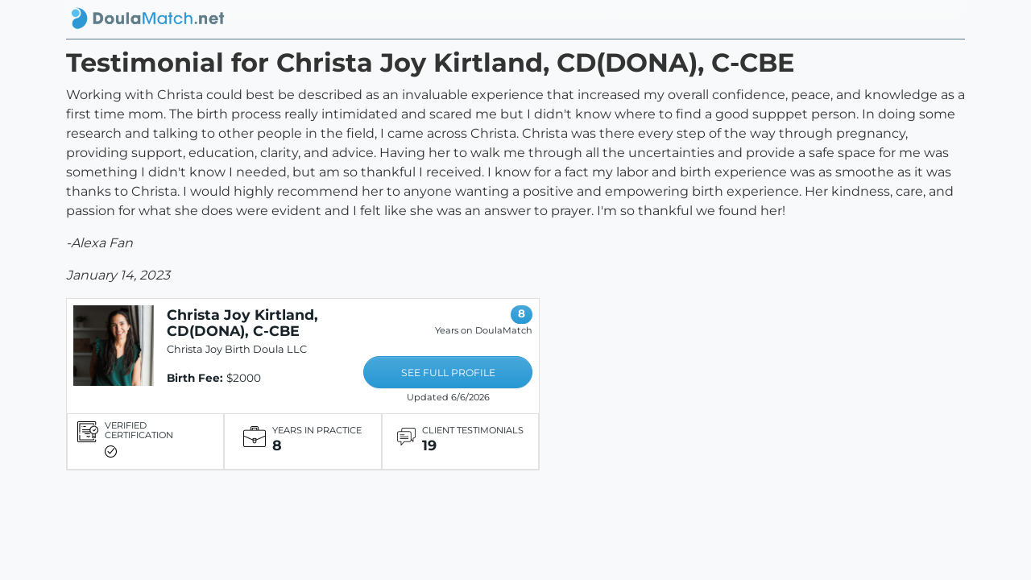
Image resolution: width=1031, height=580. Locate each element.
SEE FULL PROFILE (448, 373)
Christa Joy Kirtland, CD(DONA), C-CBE (242, 322)
